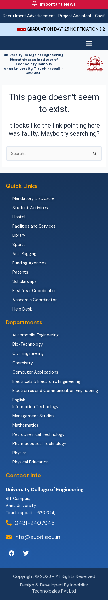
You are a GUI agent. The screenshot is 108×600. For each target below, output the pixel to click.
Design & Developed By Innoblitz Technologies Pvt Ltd (54, 588)
